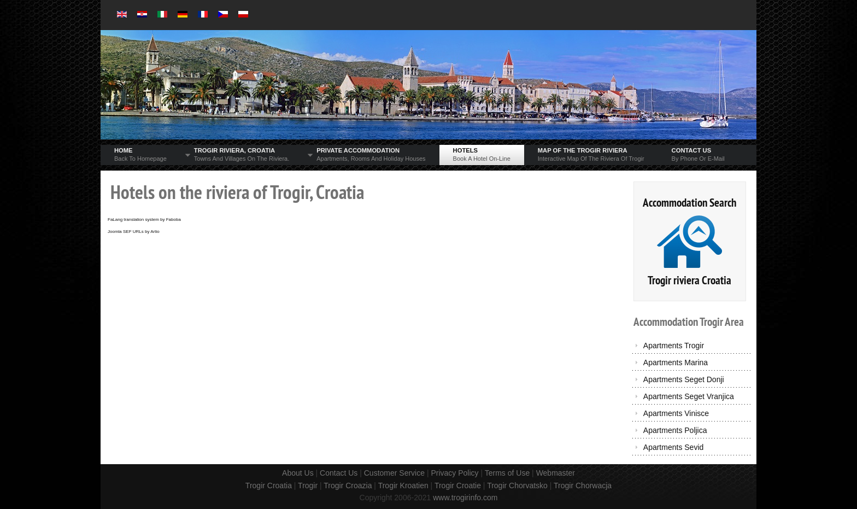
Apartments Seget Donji (683, 379)
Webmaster (555, 473)
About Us (298, 473)
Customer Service (394, 473)
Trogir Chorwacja (583, 485)
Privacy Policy (454, 473)
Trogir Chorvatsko (517, 485)
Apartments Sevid (673, 447)
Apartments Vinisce (676, 413)
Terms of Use (507, 473)
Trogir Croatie (458, 485)
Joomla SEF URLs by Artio (134, 231)
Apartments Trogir (673, 345)
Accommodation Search (689, 202)
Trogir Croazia (348, 485)
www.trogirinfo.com (465, 497)
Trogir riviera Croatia (689, 280)
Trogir (308, 485)
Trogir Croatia (268, 485)
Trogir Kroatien (403, 485)
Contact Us (338, 473)
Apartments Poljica (675, 430)
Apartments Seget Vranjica (688, 396)
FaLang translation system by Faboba (144, 219)
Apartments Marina (675, 362)
